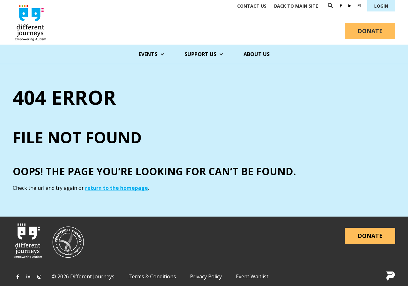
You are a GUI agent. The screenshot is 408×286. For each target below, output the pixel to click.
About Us (257, 54)
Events (151, 54)
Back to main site (296, 6)
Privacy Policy (206, 276)
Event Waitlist (252, 276)
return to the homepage (116, 187)
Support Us (204, 54)
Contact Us (251, 6)
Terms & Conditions (152, 276)
